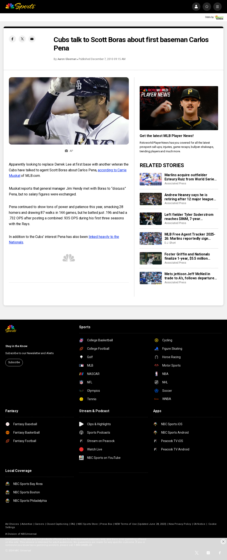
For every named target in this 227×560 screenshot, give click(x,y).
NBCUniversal (29, 534)
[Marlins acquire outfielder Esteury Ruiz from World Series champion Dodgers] (151, 179)
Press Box (106, 524)
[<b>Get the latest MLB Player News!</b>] (179, 108)
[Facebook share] (12, 38)
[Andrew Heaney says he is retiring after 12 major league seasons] (151, 199)
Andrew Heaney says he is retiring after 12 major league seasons (188, 197)
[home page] (20, 6)
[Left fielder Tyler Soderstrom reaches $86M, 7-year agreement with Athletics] (151, 218)
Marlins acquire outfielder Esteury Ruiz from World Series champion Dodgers (190, 177)
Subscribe (14, 362)
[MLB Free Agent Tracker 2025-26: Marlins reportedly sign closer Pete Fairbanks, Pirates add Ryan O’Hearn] (151, 238)
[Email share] (31, 38)
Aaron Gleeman (66, 59)
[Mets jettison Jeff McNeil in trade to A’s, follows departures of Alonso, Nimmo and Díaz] (151, 278)
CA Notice (199, 524)
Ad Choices (12, 524)
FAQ (73, 524)
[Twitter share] (22, 38)
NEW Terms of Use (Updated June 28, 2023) (140, 524)
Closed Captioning (57, 524)
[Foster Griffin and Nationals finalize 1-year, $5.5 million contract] (151, 258)
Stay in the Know (16, 346)
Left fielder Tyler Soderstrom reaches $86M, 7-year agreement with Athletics (188, 216)
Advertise (27, 524)
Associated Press (175, 183)
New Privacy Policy (180, 524)
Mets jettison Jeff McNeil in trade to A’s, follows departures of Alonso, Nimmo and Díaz (190, 276)
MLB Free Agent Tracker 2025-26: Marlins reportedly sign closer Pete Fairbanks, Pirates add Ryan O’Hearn (189, 236)
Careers (39, 524)
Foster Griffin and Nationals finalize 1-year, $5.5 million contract (187, 256)
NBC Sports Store (88, 524)
